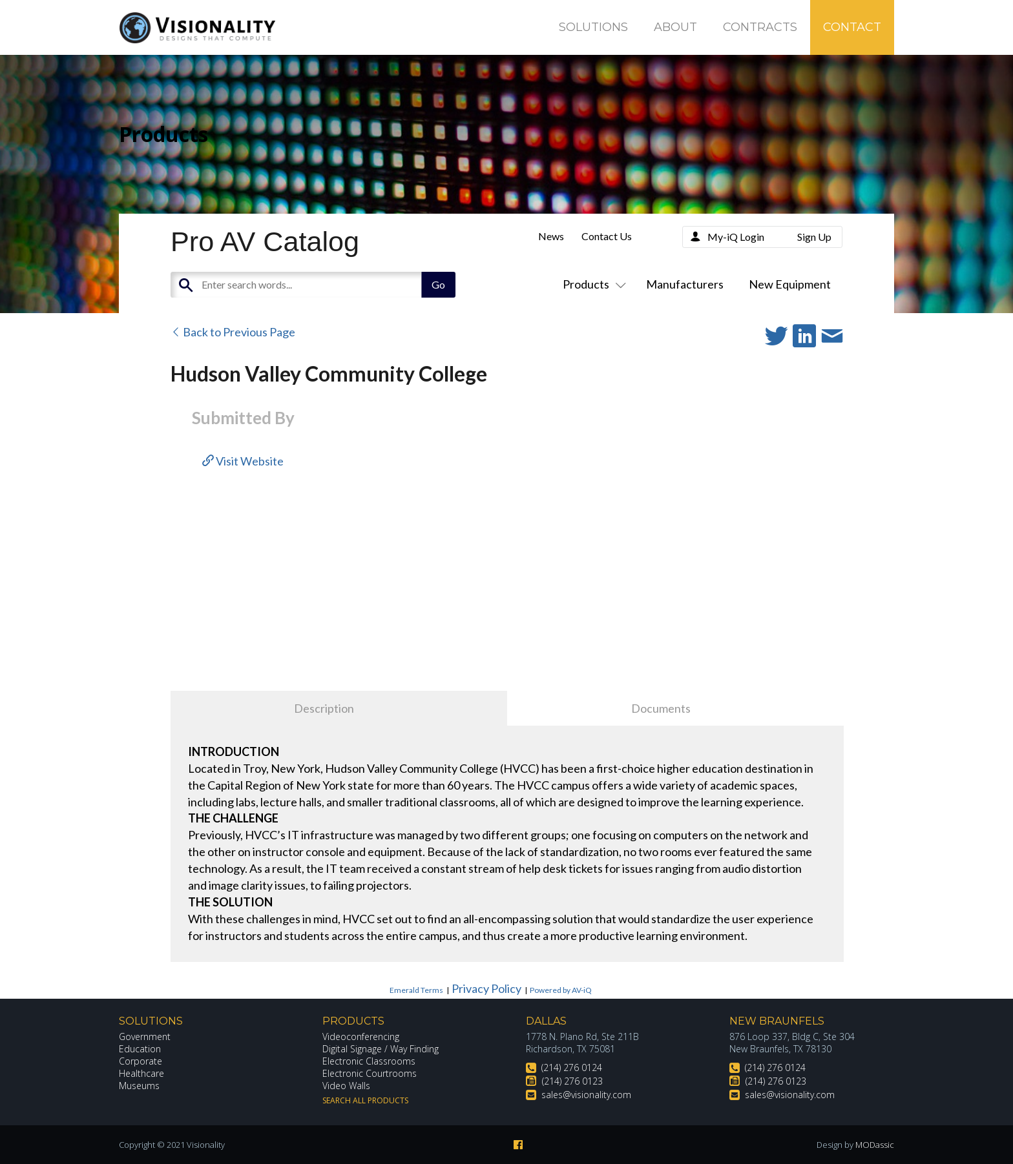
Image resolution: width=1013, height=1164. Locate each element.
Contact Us (606, 236)
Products (592, 284)
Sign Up (814, 236)
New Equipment (790, 284)
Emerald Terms (416, 990)
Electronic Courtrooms (369, 1073)
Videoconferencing (360, 1036)
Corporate (140, 1061)
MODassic (874, 1144)
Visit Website (243, 461)
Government (145, 1036)
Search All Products (365, 1100)
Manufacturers (685, 284)
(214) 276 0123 (572, 1081)
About (675, 27)
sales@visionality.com (586, 1094)
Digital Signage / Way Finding (380, 1049)
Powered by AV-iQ (561, 990)
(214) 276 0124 (571, 1067)
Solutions (593, 27)
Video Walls (346, 1085)
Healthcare (141, 1073)
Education (140, 1049)
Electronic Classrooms (368, 1061)
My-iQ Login (735, 236)
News (551, 236)
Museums (139, 1085)
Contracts (760, 27)
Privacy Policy (486, 988)
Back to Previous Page (233, 332)
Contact (852, 27)
